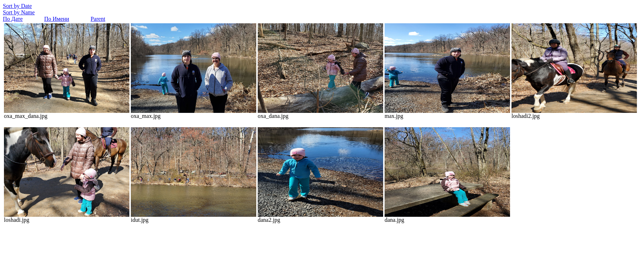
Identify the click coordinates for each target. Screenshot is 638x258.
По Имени (56, 19)
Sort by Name (19, 12)
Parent (98, 19)
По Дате (13, 19)
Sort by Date (17, 6)
